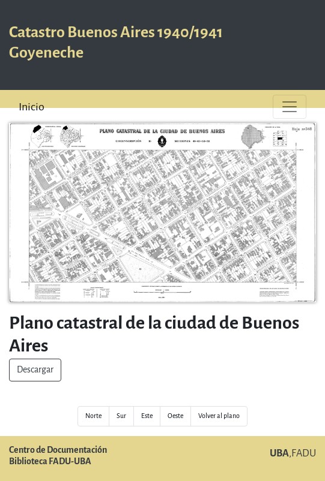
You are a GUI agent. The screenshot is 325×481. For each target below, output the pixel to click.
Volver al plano (219, 415)
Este (147, 415)
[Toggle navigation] (289, 107)
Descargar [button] (35, 369)
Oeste (175, 415)
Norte (93, 415)
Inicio (31, 107)
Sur (121, 415)
